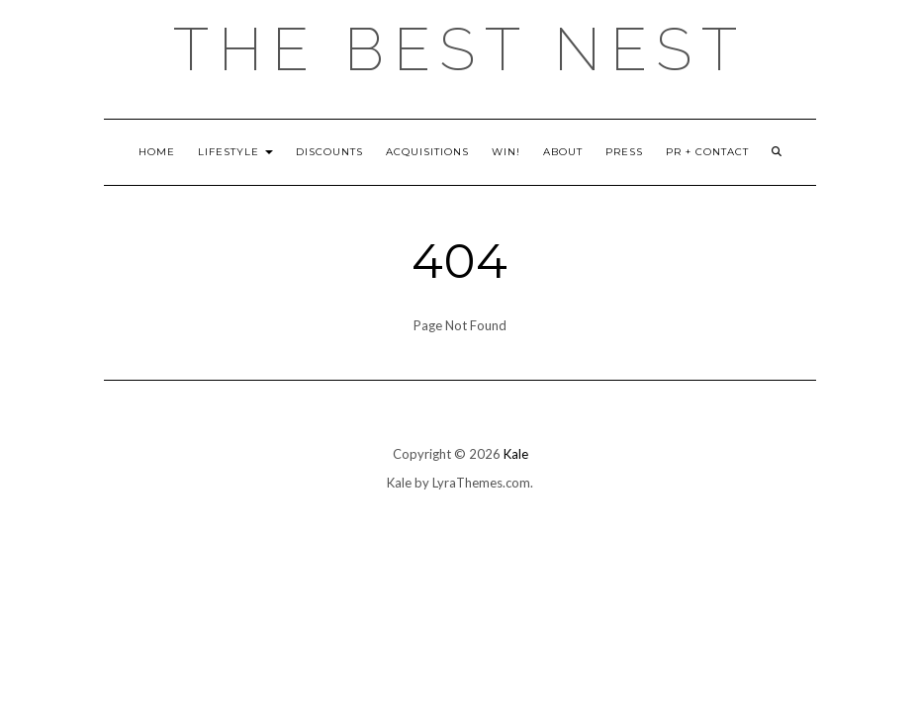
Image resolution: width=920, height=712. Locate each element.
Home (156, 151)
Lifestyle (235, 151)
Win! (506, 151)
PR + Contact (707, 151)
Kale (516, 454)
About (563, 151)
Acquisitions (427, 151)
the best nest (460, 49)
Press (624, 151)
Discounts (329, 151)
